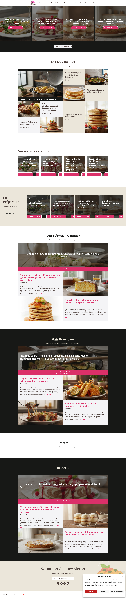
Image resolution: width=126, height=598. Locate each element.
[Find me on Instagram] (64, 583)
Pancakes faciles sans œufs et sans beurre (28, 123)
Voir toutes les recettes (11, 214)
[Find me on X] (61, 583)
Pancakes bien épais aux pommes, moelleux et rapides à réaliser (81, 301)
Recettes (42, 3)
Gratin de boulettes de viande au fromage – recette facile (81, 405)
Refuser (103, 591)
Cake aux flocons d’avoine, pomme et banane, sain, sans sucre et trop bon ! (50, 107)
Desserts (49, 3)
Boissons (88, 3)
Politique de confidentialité (104, 595)
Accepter (90, 591)
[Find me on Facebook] (58, 583)
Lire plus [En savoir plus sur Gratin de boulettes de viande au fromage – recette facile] (84, 419)
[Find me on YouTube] (68, 583)
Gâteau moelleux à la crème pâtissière (95, 91)
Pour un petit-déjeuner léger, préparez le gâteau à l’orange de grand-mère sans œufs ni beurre (40, 278)
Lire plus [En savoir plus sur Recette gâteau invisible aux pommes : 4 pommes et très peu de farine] (98, 548)
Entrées (75, 3)
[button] (123, 576)
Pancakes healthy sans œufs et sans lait (74, 115)
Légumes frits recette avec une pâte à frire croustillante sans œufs (38, 380)
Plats (81, 3)
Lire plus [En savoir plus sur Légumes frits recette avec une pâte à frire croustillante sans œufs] (49, 394)
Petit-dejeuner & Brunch (62, 3)
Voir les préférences (117, 591)
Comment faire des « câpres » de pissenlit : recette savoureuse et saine (15, 21)
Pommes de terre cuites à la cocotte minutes (38, 99)
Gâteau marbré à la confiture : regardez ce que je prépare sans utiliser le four (47, 21)
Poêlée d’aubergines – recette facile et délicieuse (73, 74)
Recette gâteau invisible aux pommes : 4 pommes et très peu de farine (110, 21)
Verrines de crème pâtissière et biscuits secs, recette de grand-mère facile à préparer (79, 21)
